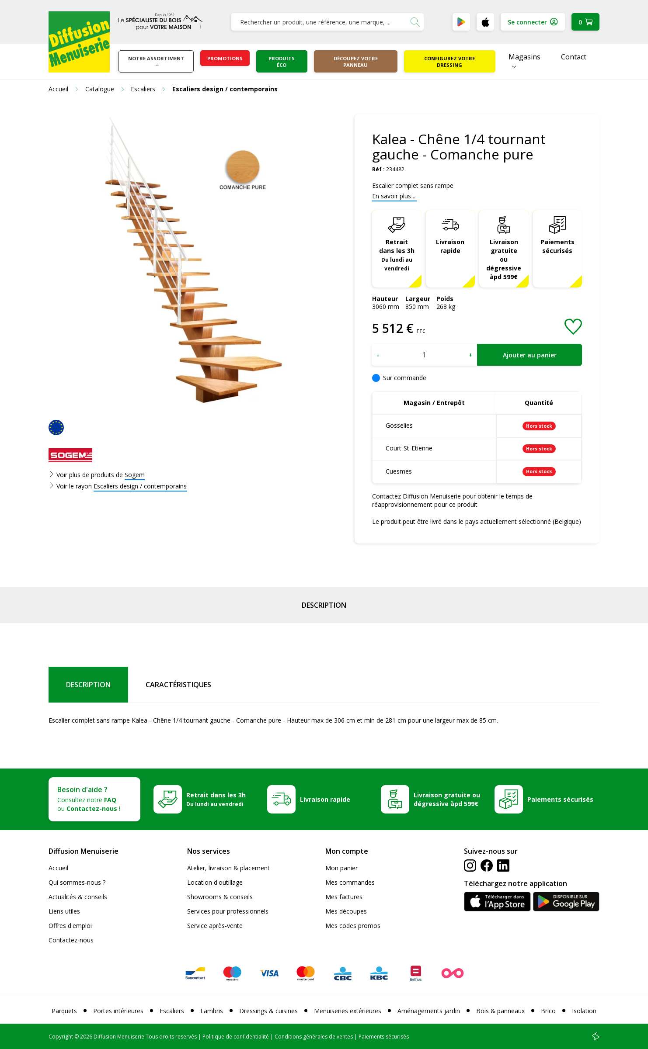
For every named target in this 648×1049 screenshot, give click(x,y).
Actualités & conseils (78, 897)
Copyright (61, 1036)
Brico (548, 1011)
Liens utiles (64, 911)
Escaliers (172, 1011)
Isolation (584, 1011)
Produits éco (281, 61)
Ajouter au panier (530, 355)
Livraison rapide (450, 246)
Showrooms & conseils (220, 897)
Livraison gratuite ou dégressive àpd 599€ (503, 259)
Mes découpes (346, 911)
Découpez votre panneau (356, 61)
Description (324, 605)
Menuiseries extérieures (347, 1011)
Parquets (64, 1011)
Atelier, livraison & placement (228, 868)
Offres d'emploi (70, 925)
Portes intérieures (118, 1011)
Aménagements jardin (428, 1011)
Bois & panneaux (500, 1011)
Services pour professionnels (227, 911)
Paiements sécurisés (557, 246)
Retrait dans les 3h (397, 255)
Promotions (225, 58)
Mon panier (341, 868)
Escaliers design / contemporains (140, 486)
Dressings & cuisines (268, 1011)
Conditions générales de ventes (314, 1036)
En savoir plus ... (394, 196)
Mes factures (343, 897)
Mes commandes (350, 882)
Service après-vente (215, 925)
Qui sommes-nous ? (77, 882)
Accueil (58, 868)
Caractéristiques (178, 684)
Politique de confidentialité (235, 1036)
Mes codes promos (352, 925)
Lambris (211, 1011)
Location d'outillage (215, 882)
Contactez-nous (71, 940)
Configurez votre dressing (449, 61)
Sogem (135, 475)
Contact (573, 57)
